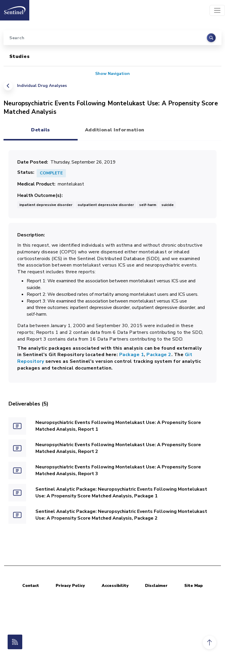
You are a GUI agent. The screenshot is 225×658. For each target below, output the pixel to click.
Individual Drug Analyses (42, 85)
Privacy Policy (70, 585)
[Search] (112, 37)
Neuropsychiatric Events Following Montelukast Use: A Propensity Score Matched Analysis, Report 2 (118, 448)
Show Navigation (112, 73)
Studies (19, 56)
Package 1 (131, 354)
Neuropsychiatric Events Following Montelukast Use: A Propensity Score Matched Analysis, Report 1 (118, 425)
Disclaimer (156, 585)
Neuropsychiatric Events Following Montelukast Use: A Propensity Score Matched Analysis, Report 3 (118, 470)
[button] (209, 642)
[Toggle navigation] (217, 10)
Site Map (193, 585)
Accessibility (115, 585)
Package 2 (158, 354)
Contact (30, 585)
